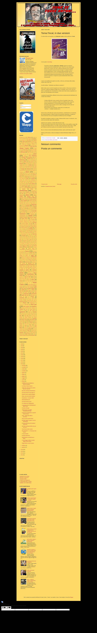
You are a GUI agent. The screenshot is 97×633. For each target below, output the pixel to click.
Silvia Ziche (30, 313)
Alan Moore (28, 140)
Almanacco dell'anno (31, 143)
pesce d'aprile (34, 287)
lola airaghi (35, 247)
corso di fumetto (32, 177)
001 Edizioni (28, 137)
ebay (22, 193)
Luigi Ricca (35, 251)
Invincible (24, 235)
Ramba (26, 296)
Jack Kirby (26, 236)
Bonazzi (31, 162)
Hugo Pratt (27, 232)
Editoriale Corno (30, 196)
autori (35, 154)
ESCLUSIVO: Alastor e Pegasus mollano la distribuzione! (31, 540)
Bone (34, 162)
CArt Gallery (26, 167)
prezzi (30, 292)
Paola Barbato (30, 284)
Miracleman (28, 267)
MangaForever (22, 256)
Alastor (35, 140)
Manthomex (23, 258)
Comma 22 (29, 174)
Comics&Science (22, 174)
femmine (22, 208)
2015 (22, 363)
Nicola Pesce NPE (23, 278)
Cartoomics (35, 167)
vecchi (34, 328)
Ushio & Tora (30, 327)
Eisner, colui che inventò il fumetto (28, 396)
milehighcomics (22, 267)
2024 (22, 347)
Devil (36, 186)
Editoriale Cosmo (23, 197)
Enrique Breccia (23, 201)
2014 (22, 449)
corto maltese (22, 178)
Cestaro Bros (22, 170)
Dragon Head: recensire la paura (28, 443)
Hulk (31, 232)
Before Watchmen (27, 158)
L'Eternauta (22, 243)
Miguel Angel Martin (31, 265)
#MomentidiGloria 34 (26, 399)
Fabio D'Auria (33, 203)
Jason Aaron (31, 236)
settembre (24, 370)
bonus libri (27, 163)
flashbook (31, 209)
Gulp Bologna (28, 230)
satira (26, 309)
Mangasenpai (28, 256)
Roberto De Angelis (30, 301)
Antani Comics (30, 58)
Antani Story (25, 149)
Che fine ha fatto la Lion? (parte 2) (28, 392)
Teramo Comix (24, 319)
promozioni (34, 293)
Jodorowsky (47, 139)
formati (35, 209)
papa (25, 285)
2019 (22, 356)
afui (33, 138)
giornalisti (35, 222)
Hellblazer (31, 231)
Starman (21, 317)
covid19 (32, 178)
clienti (27, 172)
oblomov (28, 279)
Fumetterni (32, 214)
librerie (25, 247)
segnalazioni (22, 311)
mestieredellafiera (31, 264)
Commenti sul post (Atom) (50, 186)
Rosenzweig (21, 304)
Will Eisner (33, 332)
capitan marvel (30, 166)
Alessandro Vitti (23, 142)
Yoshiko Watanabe (23, 335)
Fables (21, 204)
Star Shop (27, 315)
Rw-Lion (34, 304)
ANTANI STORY (23, 478)
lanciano (21, 244)
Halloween (21, 231)
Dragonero (28, 192)
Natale (21, 275)
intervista (34, 234)
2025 (22, 345)
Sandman (21, 309)
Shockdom (35, 311)
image (29, 234)
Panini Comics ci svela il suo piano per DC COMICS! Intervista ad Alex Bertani (31, 530)
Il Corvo (35, 232)
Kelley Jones (32, 240)
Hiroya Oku (22, 232)
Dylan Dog (34, 192)
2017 (22, 360)
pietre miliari (55, 139)
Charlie (27, 170)
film (36, 208)
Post (21, 105)
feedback (35, 207)
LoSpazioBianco (22, 249)
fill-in (33, 208)
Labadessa (27, 243)
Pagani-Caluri (22, 282)
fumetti (30, 215)
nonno (34, 278)
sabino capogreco (26, 306)
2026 (22, 344)
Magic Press (32, 252)
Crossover (26, 179)
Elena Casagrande (24, 200)
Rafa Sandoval (33, 295)
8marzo (21, 138)
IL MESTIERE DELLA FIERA (26, 481)
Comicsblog (49, 61)
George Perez (25, 219)
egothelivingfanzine (33, 199)
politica (27, 291)
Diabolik (35, 187)
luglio (23, 374)
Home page (59, 184)
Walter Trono (33, 331)
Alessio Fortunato (30, 142)
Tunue (30, 324)
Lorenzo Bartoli (31, 248)
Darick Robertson (30, 182)
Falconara (28, 204)
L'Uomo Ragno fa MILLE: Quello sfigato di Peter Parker (28, 441)
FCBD (33, 205)
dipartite (23, 189)
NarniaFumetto (30, 274)
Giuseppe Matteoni (33, 226)
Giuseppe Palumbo (24, 227)
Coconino (21, 173)
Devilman (22, 187)
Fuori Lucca (24, 218)
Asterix (34, 152)
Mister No (23, 268)
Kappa (21, 240)
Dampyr (31, 181)
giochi (30, 222)
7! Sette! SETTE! (25, 433)
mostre (22, 273)
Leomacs (30, 245)
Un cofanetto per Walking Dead (28, 403)
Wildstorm (27, 332)
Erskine (34, 201)
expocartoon (27, 203)
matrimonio (33, 262)
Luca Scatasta (22, 251)
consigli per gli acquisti (28, 175)
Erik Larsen (30, 201)
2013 (22, 451)
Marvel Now (27, 262)
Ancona (32, 145)
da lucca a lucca (26, 181)
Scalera (21, 310)
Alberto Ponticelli (25, 141)
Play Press (22, 291)
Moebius (51, 139)
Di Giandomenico (28, 187)
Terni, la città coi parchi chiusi (27, 418)
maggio (23, 377)
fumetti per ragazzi (33, 217)
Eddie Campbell (28, 193)
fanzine (23, 205)
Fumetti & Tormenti (23, 217)
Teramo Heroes (32, 319)
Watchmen (22, 332)
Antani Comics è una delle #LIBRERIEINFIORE (27, 410)
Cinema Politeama (32, 170)
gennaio (23, 447)
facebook (24, 204)
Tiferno (31, 322)
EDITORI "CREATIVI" (24, 477)
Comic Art (26, 173)
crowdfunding (32, 179)
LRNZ (28, 249)
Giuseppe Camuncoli (33, 224)
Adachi (24, 138)
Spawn (25, 314)
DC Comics (25, 186)
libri (30, 247)
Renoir (29, 297)
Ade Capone (29, 138)
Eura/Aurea (21, 203)
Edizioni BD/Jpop (32, 197)
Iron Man (29, 235)
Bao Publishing (33, 155)
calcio (25, 166)
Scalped (25, 310)
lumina (22, 252)
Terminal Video (22, 320)
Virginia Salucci (34, 330)
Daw (20, 186)
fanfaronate (34, 204)
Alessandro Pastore (34, 141)
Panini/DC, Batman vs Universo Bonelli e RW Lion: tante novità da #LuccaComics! (31, 551)
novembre (24, 367)
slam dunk (21, 314)
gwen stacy (33, 230)
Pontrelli (32, 291)
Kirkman (24, 241)
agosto (23, 372)
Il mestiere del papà (25, 408)
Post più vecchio (74, 184)
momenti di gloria (24, 269)
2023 (22, 349)
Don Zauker (33, 190)
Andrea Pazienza (25, 146)
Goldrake (24, 228)
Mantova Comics (30, 258)
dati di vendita (25, 183)
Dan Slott (35, 181)
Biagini (21, 161)
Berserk (29, 159)
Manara (26, 255)
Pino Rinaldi (22, 289)
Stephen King (26, 318)
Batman (23, 157)
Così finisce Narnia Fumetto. (27, 386)
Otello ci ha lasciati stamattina (30, 571)
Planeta (33, 289)
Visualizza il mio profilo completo (26, 73)
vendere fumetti (22, 330)
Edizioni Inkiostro (25, 199)
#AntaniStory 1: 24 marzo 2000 (28, 397)
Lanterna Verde (25, 244)
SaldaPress (34, 306)
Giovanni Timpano (25, 223)
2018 (22, 358)
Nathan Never (27, 275)
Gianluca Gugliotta (32, 221)
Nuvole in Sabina (22, 279)
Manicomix (34, 256)
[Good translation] (3, 607)
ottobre (23, 368)
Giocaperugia (26, 222)
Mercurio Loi (31, 263)
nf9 (34, 277)
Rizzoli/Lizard (22, 301)
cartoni (30, 167)
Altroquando (21, 145)
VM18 (24, 331)
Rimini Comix (26, 300)
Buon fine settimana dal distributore (28, 390)
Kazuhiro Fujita (26, 240)
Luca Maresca (33, 249)
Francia (24, 211)
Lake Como (33, 243)
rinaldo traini (33, 300)
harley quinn (26, 231)
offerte (32, 279)
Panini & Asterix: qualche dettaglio (28, 394)
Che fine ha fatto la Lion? (26, 401)
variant (29, 328)
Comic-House (32, 173)
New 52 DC (27, 277)
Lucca (27, 251)
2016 (22, 362)
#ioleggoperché (22, 137)
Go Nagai (30, 227)
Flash (22, 209)
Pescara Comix (27, 287)
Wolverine (21, 333)
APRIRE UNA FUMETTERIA (25, 482)
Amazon (26, 145)
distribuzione (23, 190)
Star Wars (33, 315)
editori (27, 195)
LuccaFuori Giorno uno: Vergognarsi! (31, 561)
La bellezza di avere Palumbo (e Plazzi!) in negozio (28, 384)
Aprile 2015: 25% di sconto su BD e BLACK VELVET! (28, 388)
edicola (34, 193)
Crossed (21, 179)
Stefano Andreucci (28, 317)
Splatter (29, 314)
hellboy (35, 231)
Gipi (31, 223)
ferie (25, 208)
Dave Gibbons (32, 183)
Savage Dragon (32, 309)
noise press (30, 278)
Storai (30, 318)
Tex (23, 322)
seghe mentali (32, 310)
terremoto (31, 320)
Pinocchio (28, 289)
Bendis (34, 158)
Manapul (21, 255)
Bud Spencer (26, 165)
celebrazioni (28, 168)
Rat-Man (32, 296)
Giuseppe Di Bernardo (25, 226)
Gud (24, 230)
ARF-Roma (23, 152)
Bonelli (21, 163)
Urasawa (25, 327)
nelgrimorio (21, 277)
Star (20, 315)
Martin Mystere (32, 260)
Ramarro (21, 296)
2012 (22, 453)
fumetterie (23, 214)
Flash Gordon (27, 209)
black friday (31, 161)
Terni (27, 320)
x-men (34, 333)
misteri (29, 268)
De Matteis (31, 186)
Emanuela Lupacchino (33, 200)
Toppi (26, 324)
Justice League (29, 239)
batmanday (30, 157)
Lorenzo (23, 248)
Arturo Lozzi (29, 152)
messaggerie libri (23, 264)
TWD (26, 326)
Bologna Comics (25, 162)
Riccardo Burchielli (23, 299)
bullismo (35, 165)
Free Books (24, 212)
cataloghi (22, 168)
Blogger (71, 597)
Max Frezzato (22, 263)
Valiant (25, 328)
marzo (23, 381)
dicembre (24, 365)
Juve (34, 239)
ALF (36, 142)
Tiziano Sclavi (26, 323)
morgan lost (33, 271)
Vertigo (28, 330)
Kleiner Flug (30, 241)
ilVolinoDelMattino (24, 234)
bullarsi (30, 165)
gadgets (31, 218)
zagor (28, 335)
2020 (22, 354)
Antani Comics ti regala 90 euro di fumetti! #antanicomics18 (31, 509)
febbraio (23, 445)
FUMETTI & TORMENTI (25, 480)
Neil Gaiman (33, 275)
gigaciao (21, 222)
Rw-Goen (27, 304)
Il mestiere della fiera (26, 435)
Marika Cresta (30, 259)
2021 (22, 353)
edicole (21, 195)
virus (21, 331)
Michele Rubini (22, 265)
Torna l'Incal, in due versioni (27, 429)
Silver (26, 313)
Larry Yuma (31, 244)
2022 (22, 351)
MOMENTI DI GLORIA (24, 476)
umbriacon (30, 326)
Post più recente (45, 184)
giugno (23, 376)
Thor (27, 322)
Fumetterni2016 (23, 215)
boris (31, 163)
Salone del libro (25, 307)
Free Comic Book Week (31, 212)
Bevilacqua (33, 159)
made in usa (26, 252)
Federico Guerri (22, 207)
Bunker (22, 166)
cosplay (27, 178)
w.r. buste (28, 331)
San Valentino (32, 307)
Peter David (23, 288)
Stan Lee (33, 314)
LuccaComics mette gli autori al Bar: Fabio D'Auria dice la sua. (31, 519)
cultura (21, 181)
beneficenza (22, 159)
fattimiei (28, 205)
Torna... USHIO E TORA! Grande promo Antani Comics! (31, 580)
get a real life (32, 219)
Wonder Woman (28, 333)
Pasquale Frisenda (29, 285)
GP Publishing (30, 228)
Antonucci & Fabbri (33, 149)
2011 (22, 454)
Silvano (23, 313)
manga (32, 255)
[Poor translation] (8, 607)
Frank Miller (34, 211)
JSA (24, 239)
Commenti (23, 107)
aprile (23, 379)
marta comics (26, 260)
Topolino (21, 324)
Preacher (25, 292)
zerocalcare (32, 335)
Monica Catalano (27, 271)
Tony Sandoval (33, 323)
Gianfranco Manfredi (23, 221)
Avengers (25, 155)
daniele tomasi (23, 182)
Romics (25, 303)
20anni (34, 137)
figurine (29, 208)
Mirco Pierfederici (34, 267)
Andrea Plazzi (32, 146)
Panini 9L (28, 282)
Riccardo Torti (31, 299)
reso (33, 297)
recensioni (22, 297)
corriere (26, 177)
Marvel (21, 262)
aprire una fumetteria (25, 151)
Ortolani (21, 281)
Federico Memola (29, 207)
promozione (26, 293)
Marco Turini (25, 259)
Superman (35, 318)
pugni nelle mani (25, 295)
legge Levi (25, 245)
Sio (34, 313)
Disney (32, 189)
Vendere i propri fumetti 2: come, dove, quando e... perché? (31, 499)
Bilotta (25, 161)
